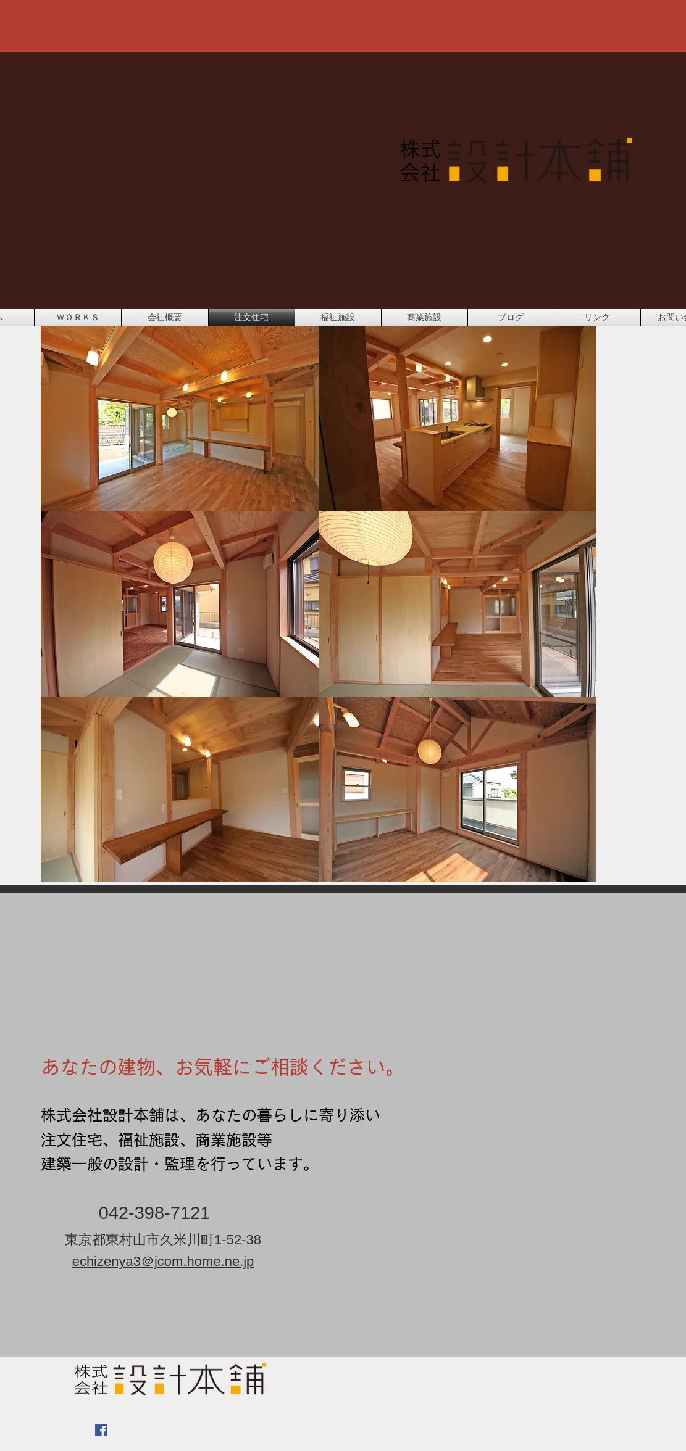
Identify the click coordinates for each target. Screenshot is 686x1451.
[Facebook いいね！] (191, 1436)
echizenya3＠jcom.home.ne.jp (163, 1261)
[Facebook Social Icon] (101, 1430)
